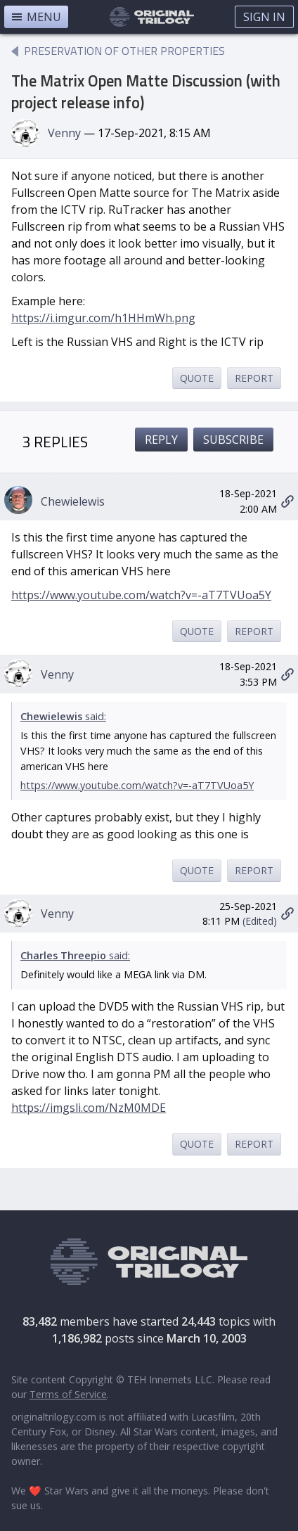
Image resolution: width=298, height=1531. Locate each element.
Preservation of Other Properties (124, 50)
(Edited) (259, 921)
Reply (161, 439)
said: (63, 716)
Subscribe (233, 439)
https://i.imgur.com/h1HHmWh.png (103, 318)
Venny (64, 133)
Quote (197, 378)
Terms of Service (68, 1394)
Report (254, 378)
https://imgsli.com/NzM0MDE (88, 1107)
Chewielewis (73, 501)
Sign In (264, 17)
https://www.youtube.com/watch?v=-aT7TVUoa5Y (141, 595)
